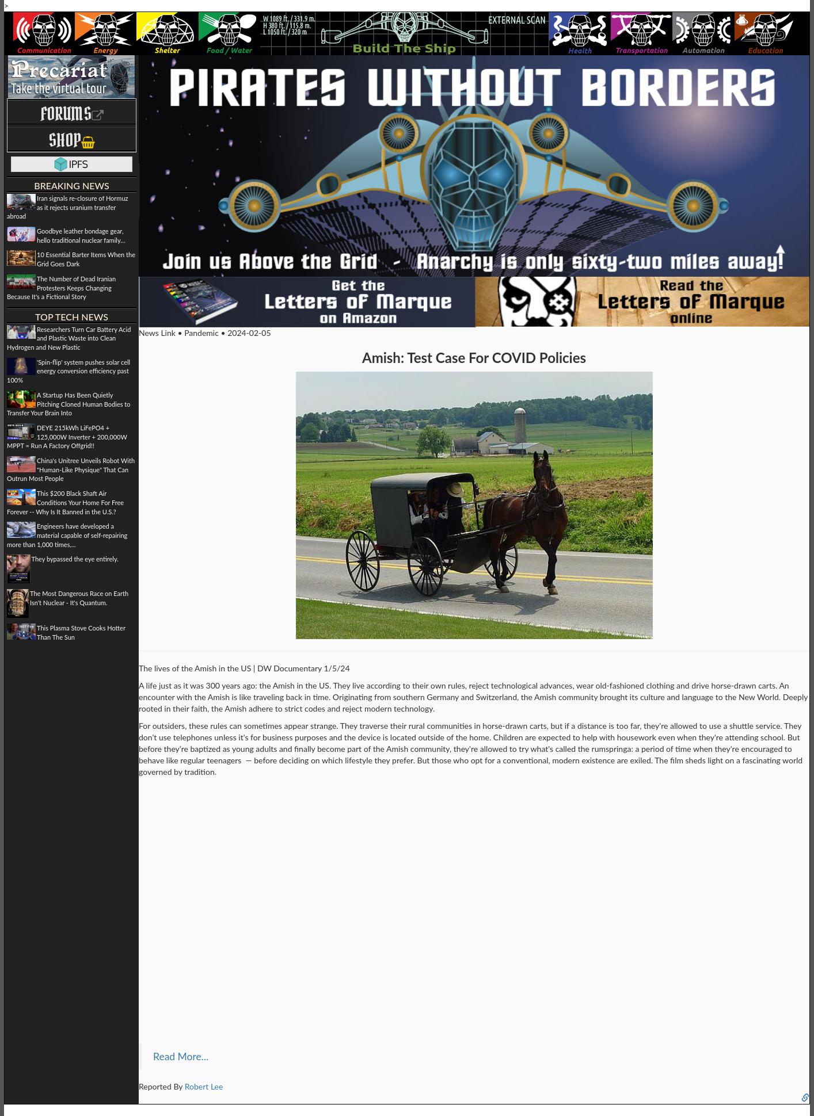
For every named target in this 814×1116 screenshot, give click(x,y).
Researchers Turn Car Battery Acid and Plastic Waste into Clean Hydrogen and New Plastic (69, 338)
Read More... (180, 1056)
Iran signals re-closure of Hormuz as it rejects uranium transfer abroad (67, 207)
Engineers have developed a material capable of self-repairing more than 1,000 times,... (67, 535)
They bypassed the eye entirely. (75, 559)
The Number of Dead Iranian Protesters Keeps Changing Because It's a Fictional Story (61, 287)
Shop (71, 140)
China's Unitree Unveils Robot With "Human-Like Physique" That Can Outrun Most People (71, 469)
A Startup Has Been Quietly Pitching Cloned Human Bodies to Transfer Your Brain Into (68, 403)
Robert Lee (204, 1086)
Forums (72, 113)
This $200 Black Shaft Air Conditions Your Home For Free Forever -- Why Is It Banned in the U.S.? (65, 502)
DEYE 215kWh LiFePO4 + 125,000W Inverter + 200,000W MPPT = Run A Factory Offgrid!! (67, 436)
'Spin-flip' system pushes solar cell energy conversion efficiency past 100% (68, 371)
